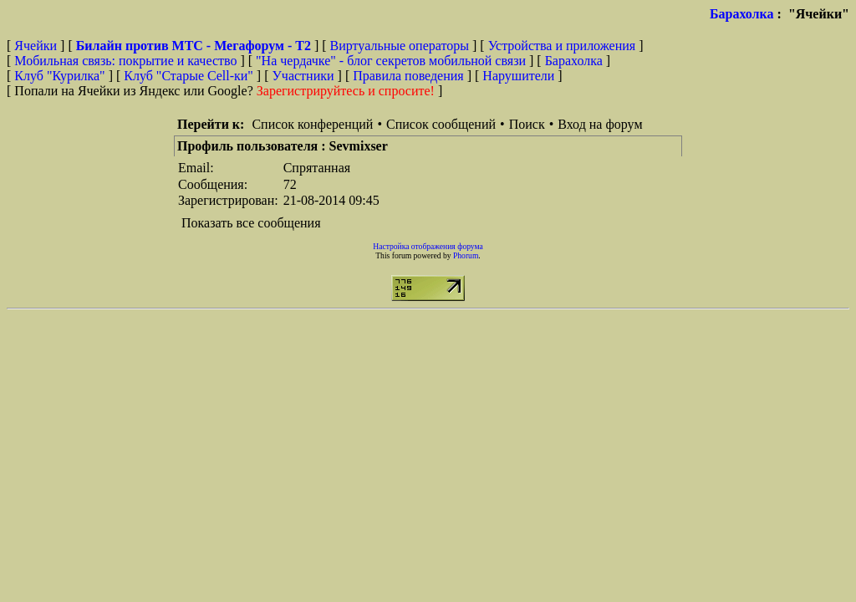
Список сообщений (441, 124)
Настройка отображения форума (428, 246)
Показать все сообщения (251, 223)
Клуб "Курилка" (59, 76)
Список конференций (312, 124)
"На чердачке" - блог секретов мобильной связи (391, 61)
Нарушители (518, 76)
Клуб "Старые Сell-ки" (188, 76)
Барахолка (742, 14)
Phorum (465, 255)
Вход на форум (600, 124)
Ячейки (37, 45)
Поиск (527, 124)
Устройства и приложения (562, 45)
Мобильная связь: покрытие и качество (125, 61)
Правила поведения (408, 76)
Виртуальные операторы (399, 45)
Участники (303, 76)
